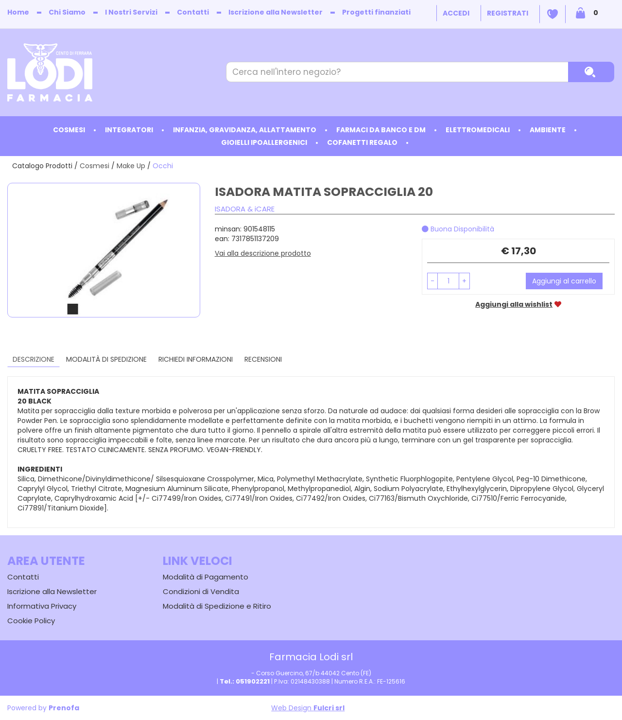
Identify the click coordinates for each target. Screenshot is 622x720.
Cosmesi (94, 166)
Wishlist (552, 14)
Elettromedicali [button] (478, 130)
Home (18, 12)
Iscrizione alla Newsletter (275, 12)
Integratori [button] (129, 130)
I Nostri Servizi (131, 12)
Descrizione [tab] (33, 359)
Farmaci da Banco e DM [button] (381, 130)
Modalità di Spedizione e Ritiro (217, 606)
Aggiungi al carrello (564, 281)
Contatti (193, 12)
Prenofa (64, 708)
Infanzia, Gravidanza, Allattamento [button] (244, 130)
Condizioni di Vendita (201, 591)
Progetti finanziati (376, 12)
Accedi (456, 13)
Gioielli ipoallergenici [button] (264, 142)
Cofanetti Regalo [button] (362, 142)
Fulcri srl (329, 708)
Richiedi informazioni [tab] (195, 359)
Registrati (507, 13)
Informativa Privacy (41, 606)
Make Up (131, 166)
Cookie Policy (31, 620)
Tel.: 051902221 (245, 681)
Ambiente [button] (548, 130)
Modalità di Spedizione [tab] (106, 359)
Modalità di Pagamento (205, 577)
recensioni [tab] (263, 359)
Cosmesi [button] (69, 130)
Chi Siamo (67, 12)
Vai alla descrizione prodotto (263, 253)
